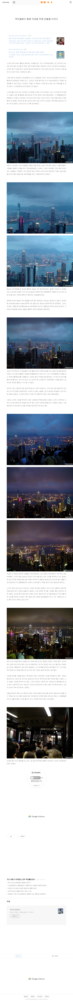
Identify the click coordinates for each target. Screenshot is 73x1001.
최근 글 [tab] (18, 956)
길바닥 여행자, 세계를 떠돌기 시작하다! (22, 912)
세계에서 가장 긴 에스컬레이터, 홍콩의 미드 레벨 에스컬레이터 (27, 894)
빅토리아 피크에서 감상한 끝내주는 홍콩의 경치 (22, 888)
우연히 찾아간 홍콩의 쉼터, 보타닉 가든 (20, 891)
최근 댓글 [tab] (55, 956)
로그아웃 (40, 996)
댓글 (8, 901)
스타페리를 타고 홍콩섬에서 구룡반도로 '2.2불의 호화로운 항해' (27, 885)
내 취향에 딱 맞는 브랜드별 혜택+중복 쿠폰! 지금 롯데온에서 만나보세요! (31, 56)
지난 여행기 (11, 879)
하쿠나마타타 (5, 2)
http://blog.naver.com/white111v (18, 35)
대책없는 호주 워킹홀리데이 (25, 879)
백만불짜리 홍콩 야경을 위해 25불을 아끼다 (36, 18)
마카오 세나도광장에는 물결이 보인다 (19, 883)
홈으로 (26, 996)
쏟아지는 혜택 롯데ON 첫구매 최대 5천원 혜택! (26, 52)
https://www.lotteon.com (16, 49)
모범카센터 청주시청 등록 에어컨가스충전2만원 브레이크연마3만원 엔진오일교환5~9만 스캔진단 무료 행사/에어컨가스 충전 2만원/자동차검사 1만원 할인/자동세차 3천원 (31, 42)
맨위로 (47, 996)
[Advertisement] (36, 816)
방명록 (32, 996)
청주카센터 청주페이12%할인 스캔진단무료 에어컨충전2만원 (31, 38)
